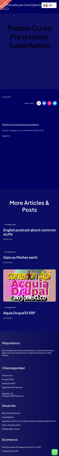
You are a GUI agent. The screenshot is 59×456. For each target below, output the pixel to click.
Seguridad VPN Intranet (12, 387)
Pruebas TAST (8, 379)
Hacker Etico (7, 375)
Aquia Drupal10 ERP (19, 313)
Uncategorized (10, 224)
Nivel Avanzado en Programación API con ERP (21, 447)
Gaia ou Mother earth (20, 257)
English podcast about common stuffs (29, 232)
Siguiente (47, 153)
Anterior (7, 144)
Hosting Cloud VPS (10, 451)
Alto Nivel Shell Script (11, 413)
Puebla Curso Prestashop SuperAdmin (20, 124)
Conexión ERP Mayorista (12, 396)
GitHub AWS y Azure (11, 429)
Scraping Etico (8, 417)
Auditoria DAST (8, 383)
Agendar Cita (7, 393)
